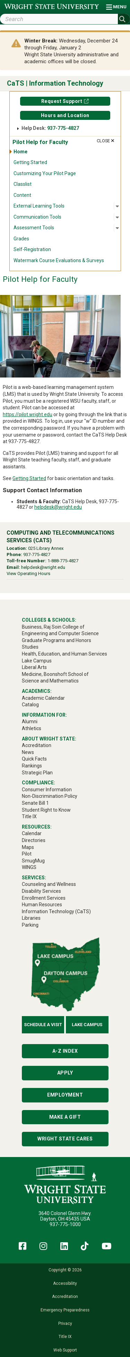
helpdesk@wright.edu (58, 507)
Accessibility (65, 1283)
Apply (65, 1073)
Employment (65, 1095)
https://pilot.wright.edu (27, 414)
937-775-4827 (63, 128)
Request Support (62, 101)
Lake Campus (87, 1024)
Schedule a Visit (43, 1024)
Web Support (65, 1350)
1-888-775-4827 (62, 560)
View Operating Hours (28, 573)
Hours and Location (65, 115)
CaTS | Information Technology (55, 83)
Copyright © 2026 (65, 1270)
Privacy (65, 1323)
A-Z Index (65, 1051)
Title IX (65, 1336)
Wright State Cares (65, 1138)
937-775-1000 (65, 1224)
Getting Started (29, 478)
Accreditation (65, 1296)
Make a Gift (65, 1117)
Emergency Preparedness (65, 1310)
